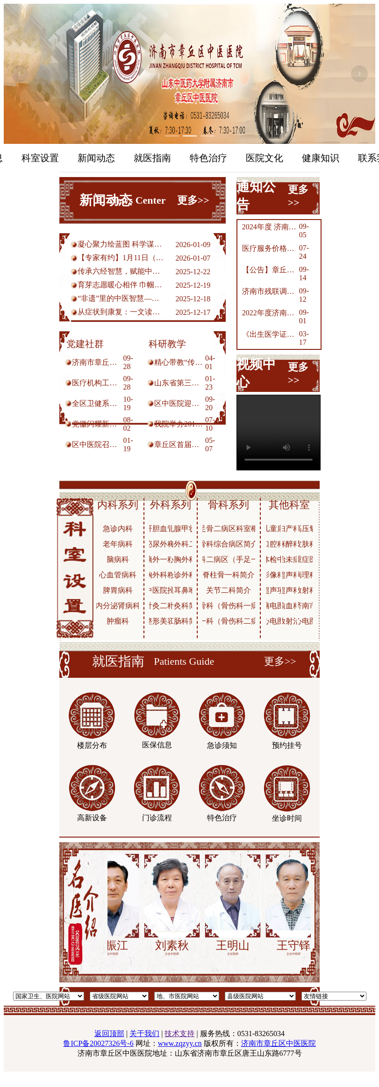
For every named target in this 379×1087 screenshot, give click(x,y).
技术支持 (179, 1033)
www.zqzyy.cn (180, 1043)
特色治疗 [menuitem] (208, 158)
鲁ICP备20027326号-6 (98, 1043)
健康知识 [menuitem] (320, 158)
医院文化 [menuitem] (264, 158)
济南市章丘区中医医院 (278, 1043)
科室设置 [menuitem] (40, 158)
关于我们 (144, 1033)
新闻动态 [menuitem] (96, 158)
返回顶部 (109, 1033)
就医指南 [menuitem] (152, 158)
